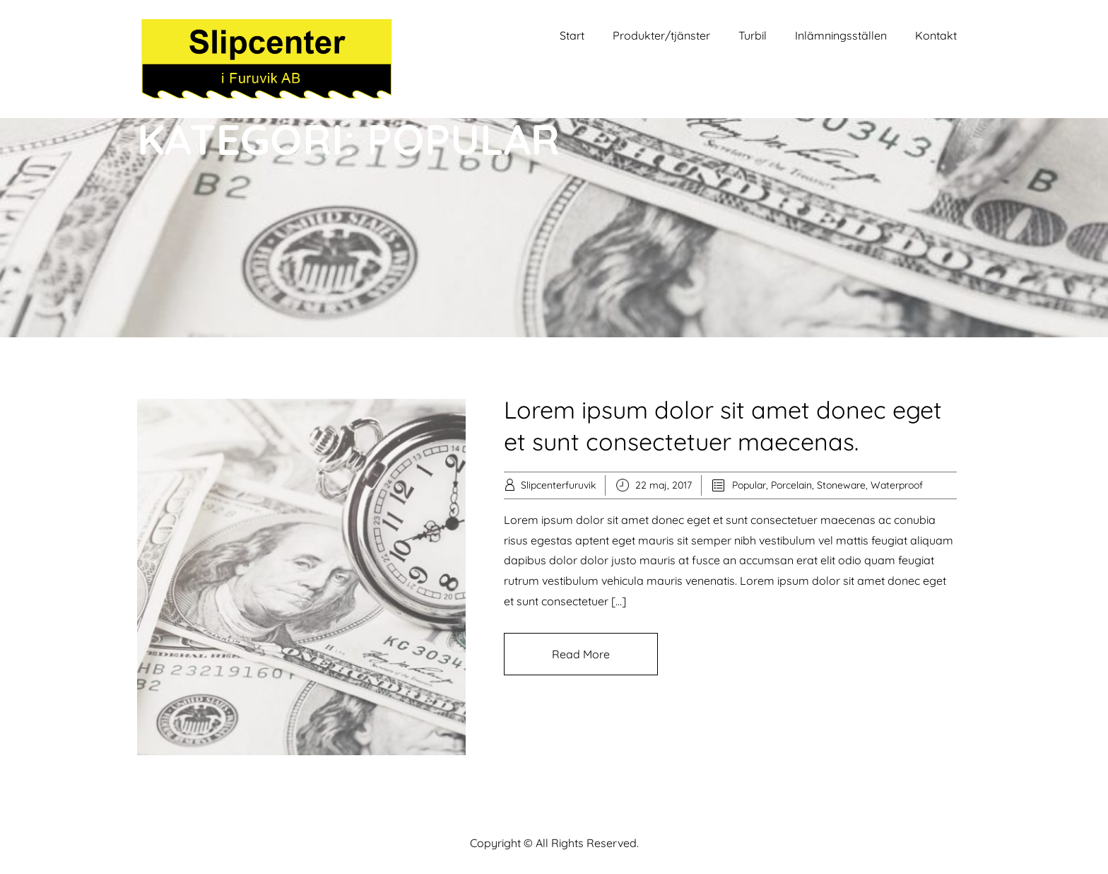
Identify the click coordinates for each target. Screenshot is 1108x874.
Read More (581, 654)
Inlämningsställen (841, 35)
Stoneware (841, 485)
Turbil (752, 35)
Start (572, 35)
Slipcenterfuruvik (558, 485)
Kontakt (936, 35)
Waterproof (897, 485)
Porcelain (791, 485)
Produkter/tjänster (661, 35)
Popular (749, 485)
